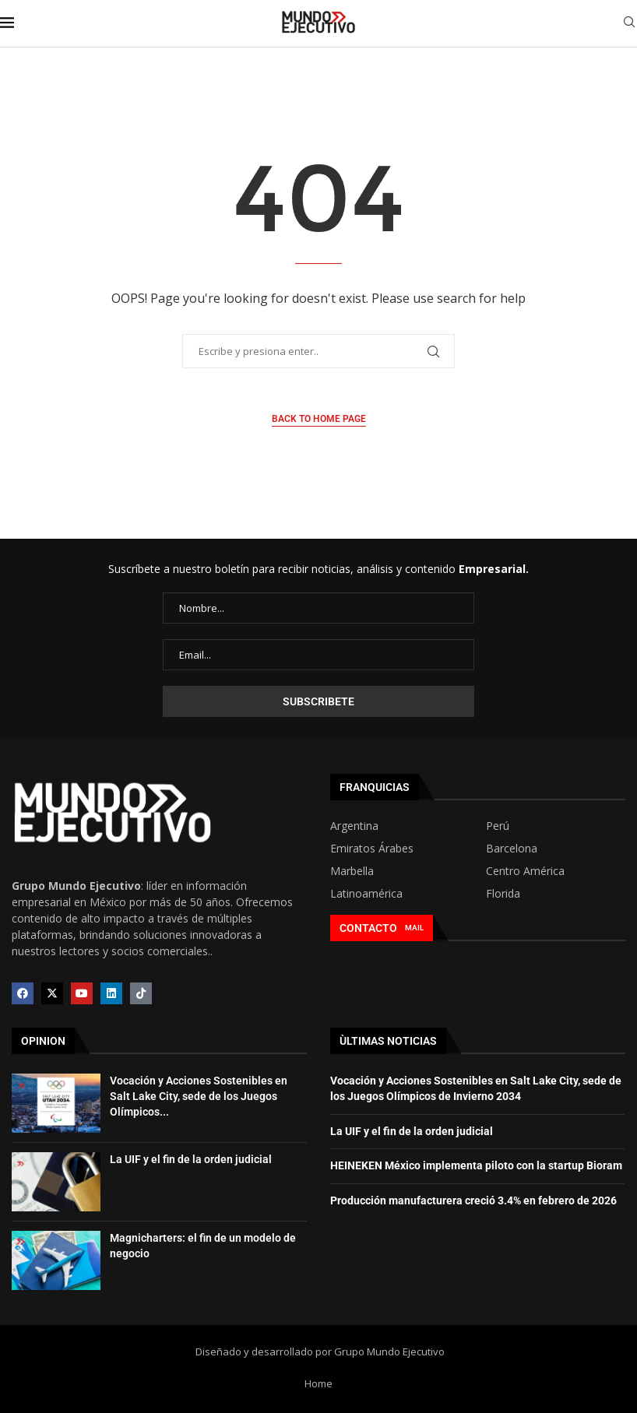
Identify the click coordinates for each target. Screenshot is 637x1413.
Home (318, 1383)
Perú (497, 826)
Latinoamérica (366, 893)
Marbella (352, 871)
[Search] (629, 23)
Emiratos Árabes (372, 848)
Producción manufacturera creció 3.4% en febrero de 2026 (473, 1200)
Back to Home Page (319, 418)
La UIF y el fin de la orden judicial (191, 1159)
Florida (503, 893)
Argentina (354, 826)
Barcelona (511, 848)
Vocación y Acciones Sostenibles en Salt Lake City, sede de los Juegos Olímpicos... (198, 1095)
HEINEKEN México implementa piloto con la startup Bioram (476, 1165)
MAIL (414, 927)
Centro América (525, 871)
